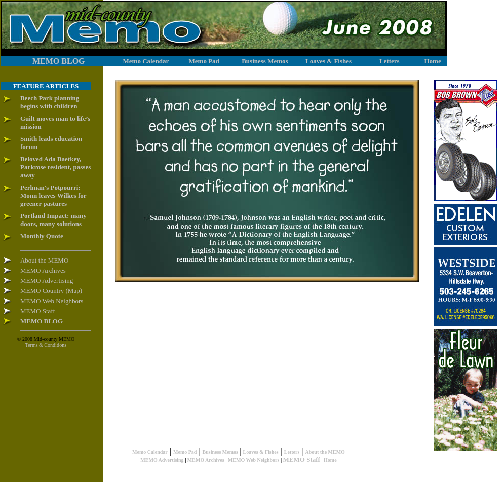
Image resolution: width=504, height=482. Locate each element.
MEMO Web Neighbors (253, 460)
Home (330, 460)
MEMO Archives (205, 460)
